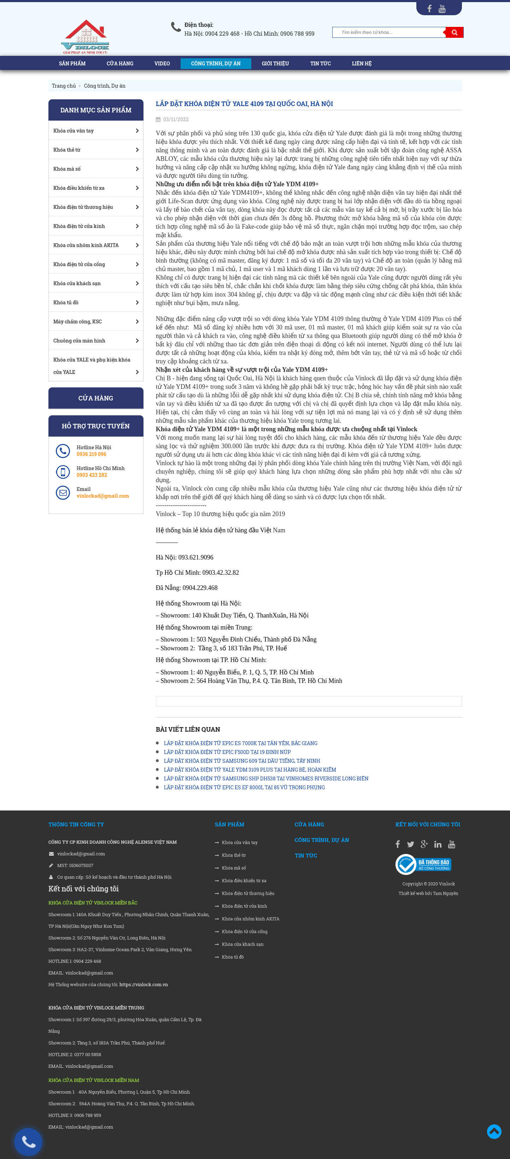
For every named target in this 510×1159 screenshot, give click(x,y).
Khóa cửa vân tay (236, 842)
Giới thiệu (275, 63)
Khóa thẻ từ (230, 855)
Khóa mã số (230, 868)
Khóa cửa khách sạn (239, 944)
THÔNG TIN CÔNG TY (76, 824)
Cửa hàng (120, 63)
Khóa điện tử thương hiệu (244, 893)
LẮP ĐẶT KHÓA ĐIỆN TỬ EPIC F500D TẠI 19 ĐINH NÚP (227, 752)
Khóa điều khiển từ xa (240, 880)
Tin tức (320, 63)
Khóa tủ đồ (229, 957)
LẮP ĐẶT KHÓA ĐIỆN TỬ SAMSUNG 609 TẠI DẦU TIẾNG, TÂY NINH (242, 760)
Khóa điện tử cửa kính (241, 906)
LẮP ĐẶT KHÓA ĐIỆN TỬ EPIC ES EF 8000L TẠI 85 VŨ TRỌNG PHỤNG (244, 787)
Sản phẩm (72, 63)
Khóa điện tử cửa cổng (241, 931)
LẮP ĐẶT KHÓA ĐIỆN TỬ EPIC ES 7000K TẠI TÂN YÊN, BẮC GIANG (240, 743)
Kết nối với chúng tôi (427, 824)
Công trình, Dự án (216, 63)
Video (162, 63)
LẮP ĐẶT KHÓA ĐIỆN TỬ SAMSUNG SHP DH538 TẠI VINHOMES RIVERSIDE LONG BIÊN (266, 778)
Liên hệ (362, 63)
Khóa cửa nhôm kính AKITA (247, 918)
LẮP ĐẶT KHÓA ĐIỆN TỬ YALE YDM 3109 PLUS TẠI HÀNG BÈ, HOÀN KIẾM (250, 769)
